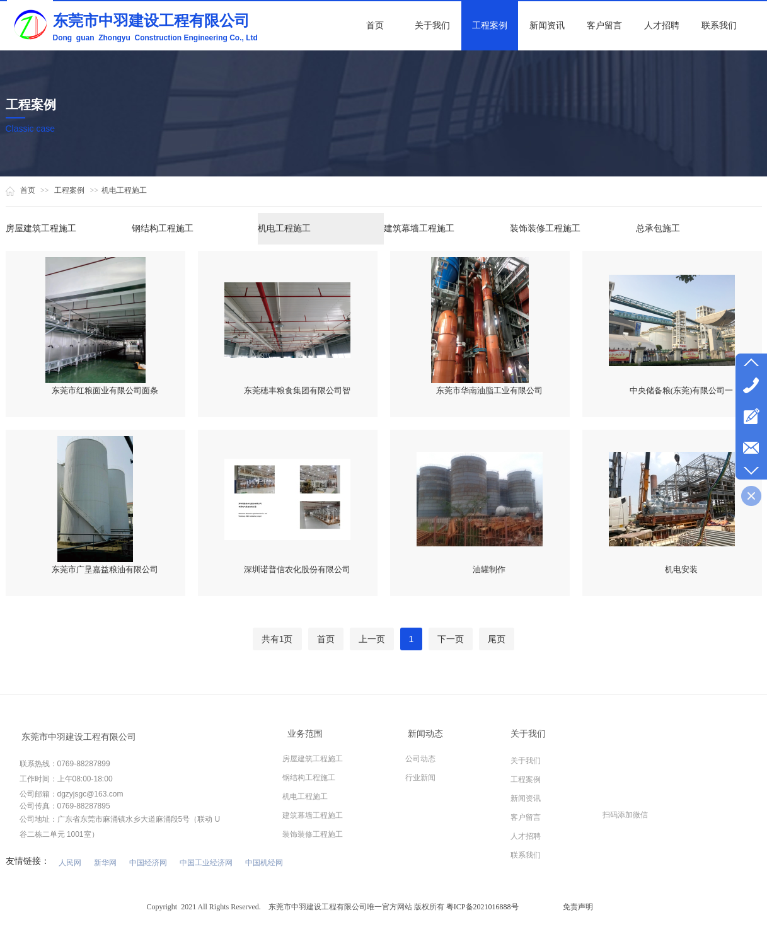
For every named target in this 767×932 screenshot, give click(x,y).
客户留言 (525, 817)
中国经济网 (148, 862)
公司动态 (420, 758)
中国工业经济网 (206, 862)
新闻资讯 (525, 798)
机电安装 (681, 569)
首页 (27, 190)
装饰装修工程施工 (545, 228)
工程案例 (69, 190)
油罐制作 (489, 569)
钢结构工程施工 (162, 228)
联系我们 (525, 855)
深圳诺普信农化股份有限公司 (297, 569)
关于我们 (525, 760)
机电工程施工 (124, 190)
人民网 (70, 862)
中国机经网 (264, 862)
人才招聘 (525, 836)
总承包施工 (658, 228)
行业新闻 (420, 777)
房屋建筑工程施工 (41, 228)
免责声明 (578, 906)
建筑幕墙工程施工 (419, 228)
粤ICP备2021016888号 (482, 906)
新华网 (105, 862)
